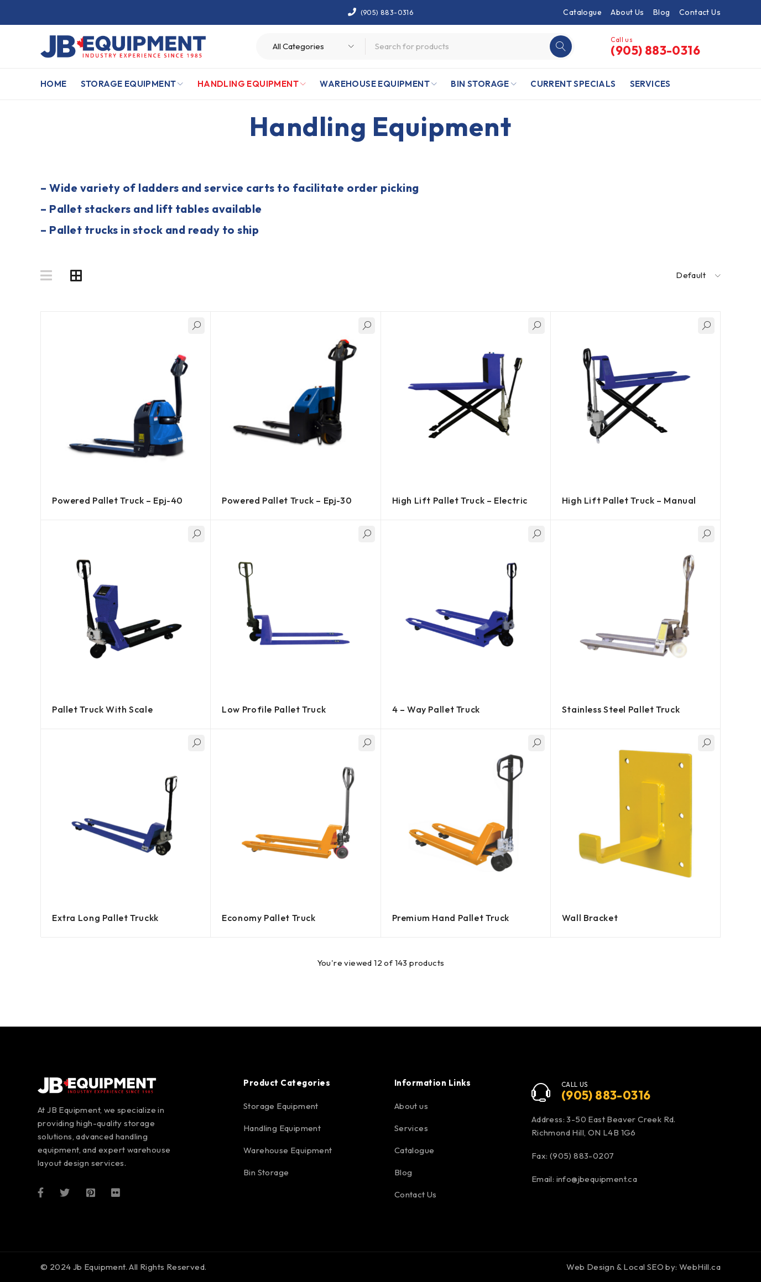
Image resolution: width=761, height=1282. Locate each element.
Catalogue (582, 12)
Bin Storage (266, 1172)
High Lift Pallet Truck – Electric (461, 500)
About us (411, 1106)
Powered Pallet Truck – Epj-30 (288, 500)
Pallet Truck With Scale (103, 709)
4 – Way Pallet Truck (437, 709)
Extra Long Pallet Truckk (106, 917)
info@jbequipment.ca (597, 1179)
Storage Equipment (281, 1106)
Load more (380, 985)
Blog (661, 12)
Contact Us (700, 12)
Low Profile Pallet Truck (274, 709)
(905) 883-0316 (387, 12)
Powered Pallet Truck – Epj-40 (118, 500)
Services (411, 1128)
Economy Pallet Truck (269, 917)
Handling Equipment (282, 1128)
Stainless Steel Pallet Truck (622, 709)
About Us (627, 12)
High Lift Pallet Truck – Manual (630, 500)
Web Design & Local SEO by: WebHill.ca (643, 1267)
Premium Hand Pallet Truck (452, 917)
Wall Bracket (590, 917)
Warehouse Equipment (287, 1150)
